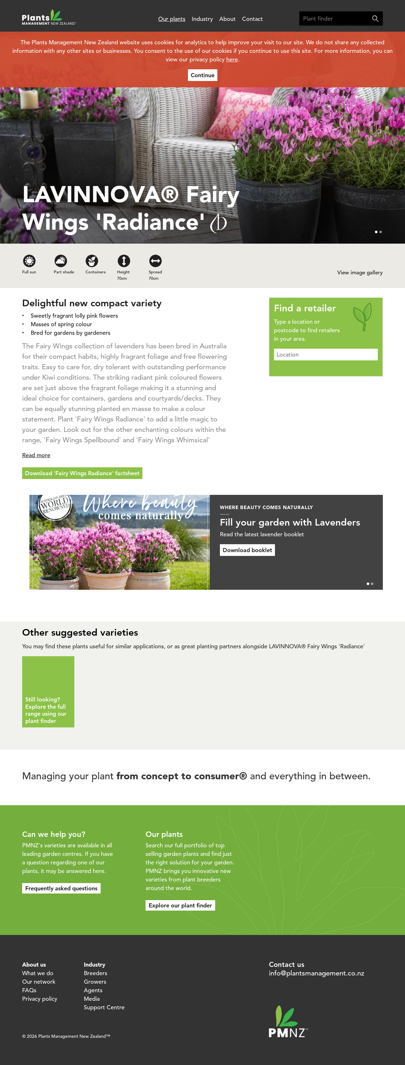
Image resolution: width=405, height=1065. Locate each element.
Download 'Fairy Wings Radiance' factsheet (82, 473)
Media (92, 998)
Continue (203, 75)
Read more (36, 455)
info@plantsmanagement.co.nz (316, 973)
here (232, 59)
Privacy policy (39, 998)
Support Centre (104, 1007)
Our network (38, 981)
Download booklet (263, 550)
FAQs (29, 990)
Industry (202, 18)
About (227, 18)
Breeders (95, 973)
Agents (93, 990)
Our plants (171, 18)
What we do (37, 973)
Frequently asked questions (61, 888)
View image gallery (360, 272)
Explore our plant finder (180, 905)
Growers (95, 981)
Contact (252, 18)
